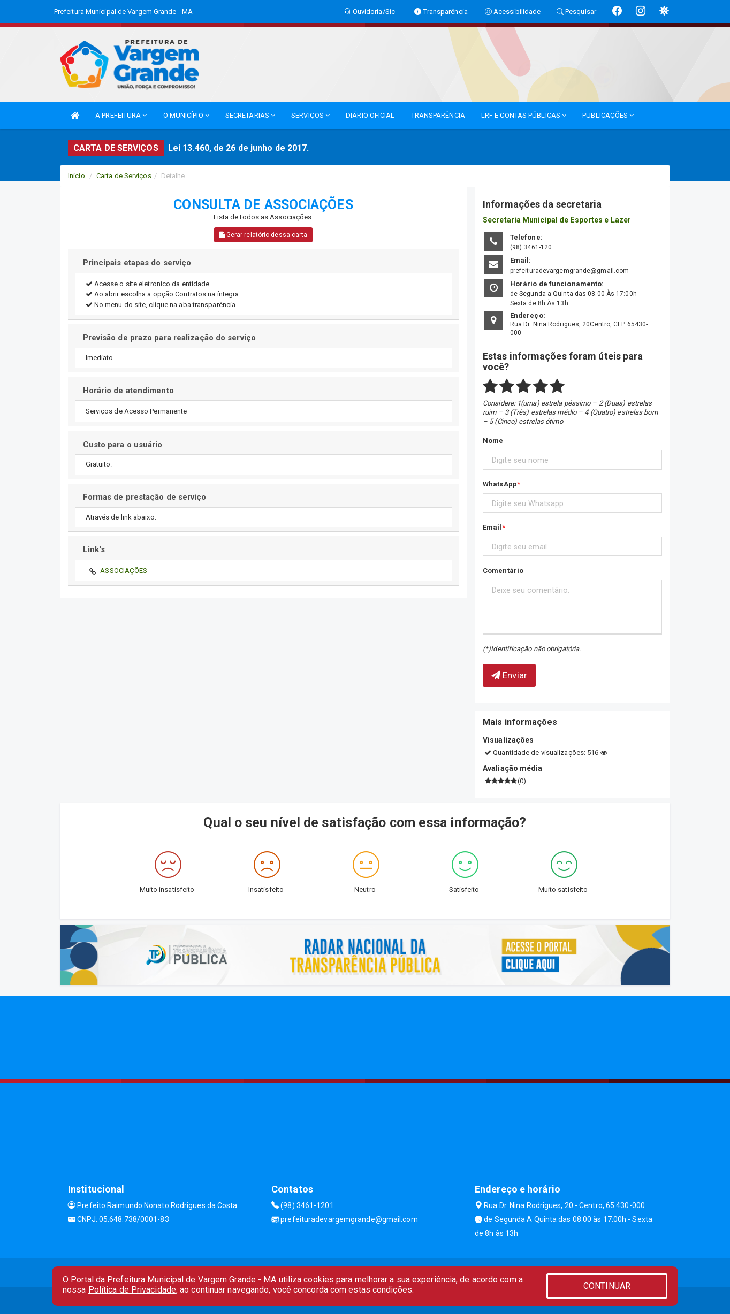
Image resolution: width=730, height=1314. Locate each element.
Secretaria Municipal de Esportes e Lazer (557, 220)
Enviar (509, 675)
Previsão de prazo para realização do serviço (169, 337)
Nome (493, 441)
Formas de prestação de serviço (145, 497)
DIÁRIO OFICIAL (370, 115)
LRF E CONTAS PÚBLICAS (523, 115)
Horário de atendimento (128, 390)
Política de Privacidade (132, 1290)
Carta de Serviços (123, 176)
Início (76, 176)
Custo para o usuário (123, 444)
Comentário (503, 571)
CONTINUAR (606, 1286)
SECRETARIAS (250, 115)
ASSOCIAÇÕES (123, 571)
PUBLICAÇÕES (608, 115)
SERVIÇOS (310, 115)
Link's (94, 549)
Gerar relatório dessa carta (263, 235)
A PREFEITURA (121, 115)
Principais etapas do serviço (137, 263)
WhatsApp (500, 484)
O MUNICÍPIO (186, 115)
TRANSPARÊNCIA (438, 115)
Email (492, 527)
